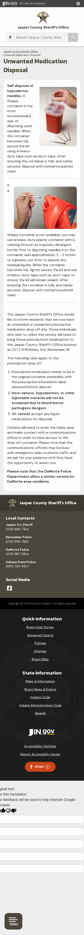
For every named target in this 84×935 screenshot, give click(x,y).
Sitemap (40, 651)
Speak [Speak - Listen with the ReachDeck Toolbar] (39, 767)
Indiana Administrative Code (40, 705)
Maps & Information (40, 681)
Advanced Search (40, 635)
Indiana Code (40, 697)
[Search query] (40, 37)
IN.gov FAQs (40, 659)
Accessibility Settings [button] (40, 746)
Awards (40, 713)
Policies (40, 643)
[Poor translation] (11, 811)
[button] (79, 3)
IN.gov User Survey (40, 627)
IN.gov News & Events (40, 689)
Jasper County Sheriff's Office (43, 27)
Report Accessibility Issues (40, 754)
